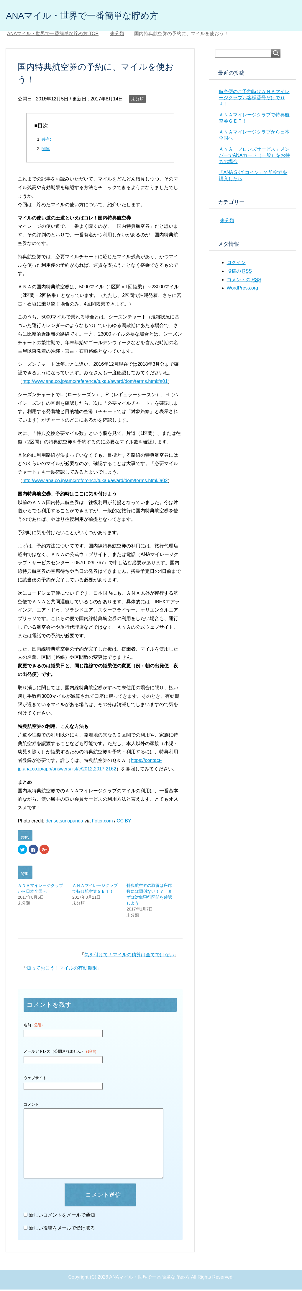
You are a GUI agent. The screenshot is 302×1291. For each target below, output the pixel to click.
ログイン (236, 263)
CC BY (124, 822)
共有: (46, 140)
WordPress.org (242, 289)
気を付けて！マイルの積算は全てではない (129, 956)
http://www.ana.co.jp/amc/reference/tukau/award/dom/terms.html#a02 (95, 481)
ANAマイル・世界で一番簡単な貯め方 (97, 16)
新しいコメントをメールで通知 (62, 1216)
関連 (46, 150)
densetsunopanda (64, 822)
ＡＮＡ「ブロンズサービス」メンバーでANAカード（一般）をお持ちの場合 (254, 156)
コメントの (244, 281)
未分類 (137, 100)
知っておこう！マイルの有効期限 (61, 969)
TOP (53, 35)
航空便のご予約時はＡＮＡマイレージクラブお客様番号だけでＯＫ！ (254, 99)
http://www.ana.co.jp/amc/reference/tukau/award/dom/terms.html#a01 (95, 382)
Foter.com (102, 822)
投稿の (239, 272)
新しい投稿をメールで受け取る (62, 1229)
